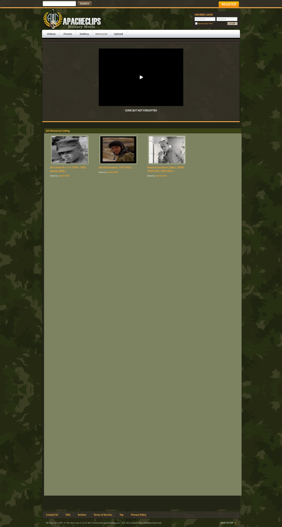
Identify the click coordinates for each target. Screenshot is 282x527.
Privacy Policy (138, 514)
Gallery (84, 33)
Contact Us (52, 514)
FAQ (68, 514)
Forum (68, 33)
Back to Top (226, 522)
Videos (51, 33)
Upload (118, 33)
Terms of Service (103, 514)
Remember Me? (204, 23)
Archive (82, 514)
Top (122, 514)
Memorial (101, 33)
